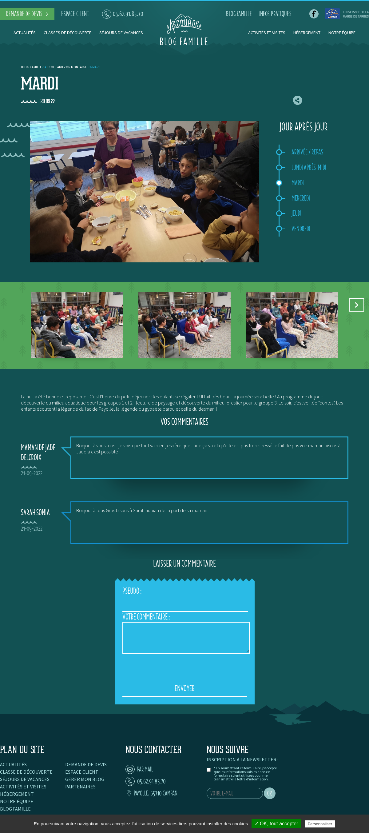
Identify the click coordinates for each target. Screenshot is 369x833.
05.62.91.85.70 (123, 14)
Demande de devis (86, 764)
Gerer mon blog (84, 779)
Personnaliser (320, 824)
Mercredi (301, 198)
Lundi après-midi (309, 167)
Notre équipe (341, 32)
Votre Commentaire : (146, 616)
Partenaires (80, 786)
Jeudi (296, 213)
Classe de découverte (26, 772)
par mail (139, 769)
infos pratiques (275, 14)
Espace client (81, 772)
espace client (75, 14)
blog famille (239, 14)
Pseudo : (131, 591)
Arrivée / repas (307, 152)
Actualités (25, 32)
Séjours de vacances (121, 32)
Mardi (298, 183)
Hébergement (306, 32)
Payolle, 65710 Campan (151, 793)
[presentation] (184, 669)
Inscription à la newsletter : (242, 759)
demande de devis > (27, 14)
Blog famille (31, 67)
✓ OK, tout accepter (276, 823)
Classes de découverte (67, 32)
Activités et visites (267, 32)
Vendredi (301, 228)
